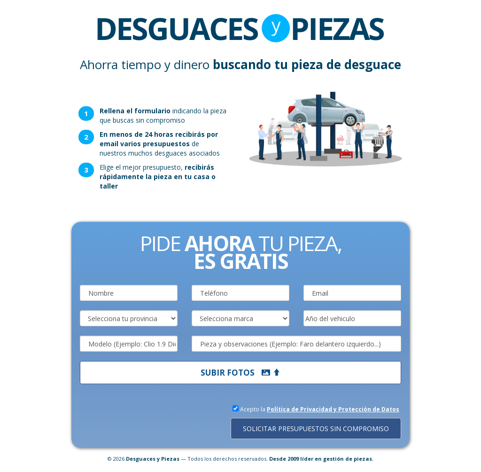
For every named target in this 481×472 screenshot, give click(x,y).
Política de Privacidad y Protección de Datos (333, 409)
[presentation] (151, 421)
